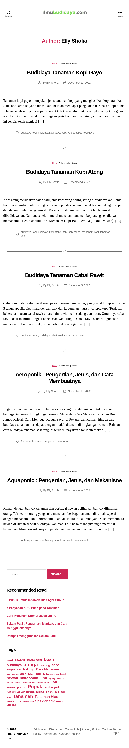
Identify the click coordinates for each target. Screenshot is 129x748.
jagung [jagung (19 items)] (52, 678)
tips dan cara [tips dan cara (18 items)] (28, 702)
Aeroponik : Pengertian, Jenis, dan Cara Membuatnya (64, 377)
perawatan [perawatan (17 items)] (11, 688)
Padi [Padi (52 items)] (53, 682)
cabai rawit (78, 335)
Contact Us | (73, 729)
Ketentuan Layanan (57, 734)
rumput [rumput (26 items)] (40, 691)
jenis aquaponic (30, 540)
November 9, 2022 (79, 490)
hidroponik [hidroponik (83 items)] (29, 678)
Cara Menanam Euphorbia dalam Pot (32, 615)
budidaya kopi (29, 132)
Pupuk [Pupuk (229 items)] (35, 686)
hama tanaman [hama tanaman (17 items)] (52, 674)
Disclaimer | (57, 729)
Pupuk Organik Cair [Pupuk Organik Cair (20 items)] (16, 692)
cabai (67, 335)
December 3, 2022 (79, 182)
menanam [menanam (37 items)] (43, 682)
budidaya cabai (29, 335)
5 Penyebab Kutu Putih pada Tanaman (33, 608)
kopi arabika (75, 132)
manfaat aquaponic (51, 540)
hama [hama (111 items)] (39, 673)
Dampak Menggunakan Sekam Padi (31, 636)
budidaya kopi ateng (49, 232)
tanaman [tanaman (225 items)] (23, 696)
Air (22, 441)
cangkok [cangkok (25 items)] (11, 669)
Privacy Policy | (92, 729)
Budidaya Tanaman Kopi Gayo (64, 72)
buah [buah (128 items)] (49, 659)
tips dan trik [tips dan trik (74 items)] (45, 701)
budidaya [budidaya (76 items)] (14, 665)
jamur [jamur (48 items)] (61, 678)
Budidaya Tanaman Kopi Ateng (64, 172)
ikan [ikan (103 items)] (43, 678)
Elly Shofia (52, 82)
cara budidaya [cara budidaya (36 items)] (26, 669)
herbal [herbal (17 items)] (63, 674)
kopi (64, 132)
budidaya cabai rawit (51, 335)
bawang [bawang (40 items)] (20, 659)
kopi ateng (74, 232)
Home (54, 63)
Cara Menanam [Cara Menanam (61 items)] (47, 669)
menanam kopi (90, 232)
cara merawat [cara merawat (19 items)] (13, 674)
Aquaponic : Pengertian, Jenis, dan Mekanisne (64, 480)
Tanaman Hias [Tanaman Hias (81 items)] (46, 697)
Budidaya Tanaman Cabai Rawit (64, 275)
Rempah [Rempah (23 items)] (30, 692)
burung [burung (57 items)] (45, 665)
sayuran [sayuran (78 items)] (52, 691)
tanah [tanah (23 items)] (9, 697)
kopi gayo (88, 132)
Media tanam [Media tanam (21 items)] (29, 682)
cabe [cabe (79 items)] (56, 665)
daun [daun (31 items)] (23, 673)
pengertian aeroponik (56, 441)
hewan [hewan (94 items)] (12, 678)
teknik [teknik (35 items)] (10, 701)
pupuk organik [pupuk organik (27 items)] (52, 687)
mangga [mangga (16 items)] (10, 682)
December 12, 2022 (79, 82)
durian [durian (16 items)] (30, 674)
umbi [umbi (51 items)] (60, 701)
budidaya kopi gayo (49, 132)
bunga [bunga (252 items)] (31, 664)
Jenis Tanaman (33, 441)
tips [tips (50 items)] (18, 701)
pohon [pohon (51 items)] (21, 687)
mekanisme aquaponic (76, 540)
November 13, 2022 (79, 391)
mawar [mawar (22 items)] (18, 682)
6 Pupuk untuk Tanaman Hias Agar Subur (35, 600)
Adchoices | (41, 729)
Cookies (75, 734)
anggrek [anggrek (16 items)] (10, 660)
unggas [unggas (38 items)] (11, 704)
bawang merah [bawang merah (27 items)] (35, 660)
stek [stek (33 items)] (63, 691)
